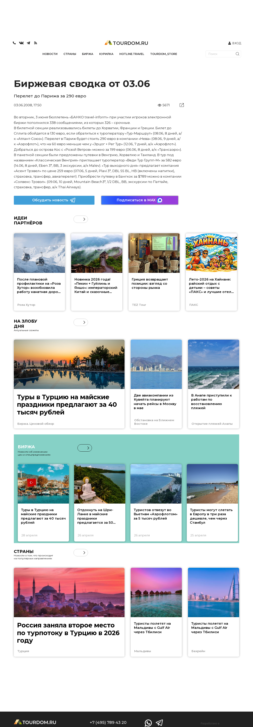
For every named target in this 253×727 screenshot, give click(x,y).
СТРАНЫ (69, 54)
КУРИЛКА (106, 54)
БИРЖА (87, 54)
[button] (84, 219)
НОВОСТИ (50, 54)
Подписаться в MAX (140, 200)
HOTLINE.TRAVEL (131, 54)
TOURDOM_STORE (163, 54)
